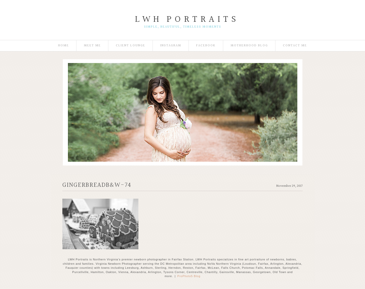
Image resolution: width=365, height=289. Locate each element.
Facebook (206, 45)
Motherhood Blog (249, 45)
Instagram (170, 45)
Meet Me (92, 45)
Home (63, 45)
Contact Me (295, 45)
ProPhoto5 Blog (188, 276)
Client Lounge (130, 45)
